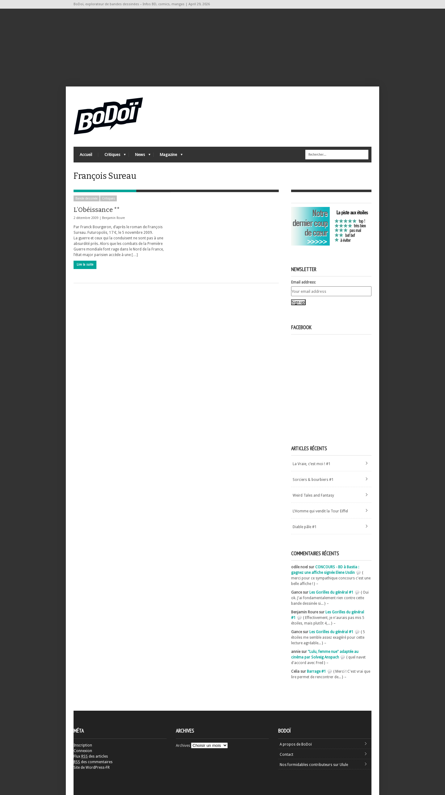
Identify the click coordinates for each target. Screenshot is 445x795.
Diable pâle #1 (305, 527)
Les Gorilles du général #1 (331, 592)
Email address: (303, 282)
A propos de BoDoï (296, 744)
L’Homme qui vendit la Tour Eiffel (320, 511)
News (139, 156)
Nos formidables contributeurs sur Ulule (314, 765)
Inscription (83, 745)
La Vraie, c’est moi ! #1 (312, 464)
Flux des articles (91, 756)
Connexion (83, 751)
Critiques (112, 156)
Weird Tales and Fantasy (313, 495)
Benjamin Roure (113, 218)
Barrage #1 (316, 671)
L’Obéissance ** (97, 209)
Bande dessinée (86, 198)
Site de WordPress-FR (92, 767)
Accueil (86, 154)
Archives (183, 745)
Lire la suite (85, 264)
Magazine (168, 156)
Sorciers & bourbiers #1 (313, 479)
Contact (286, 754)
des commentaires (93, 762)
